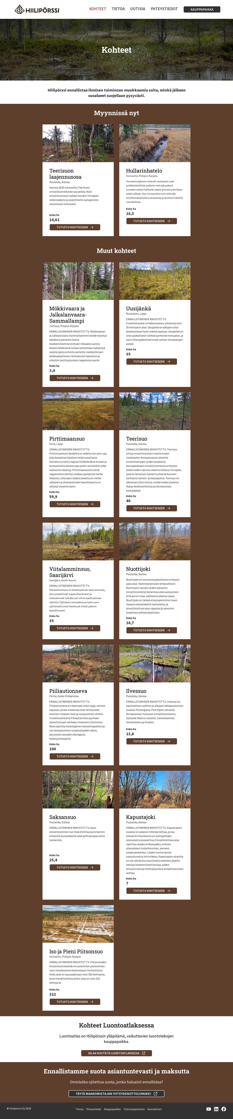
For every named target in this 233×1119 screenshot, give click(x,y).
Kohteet (97, 8)
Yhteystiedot (164, 8)
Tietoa (118, 8)
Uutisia (137, 8)
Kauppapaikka (112, 1109)
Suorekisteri (155, 1109)
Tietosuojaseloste (134, 1109)
